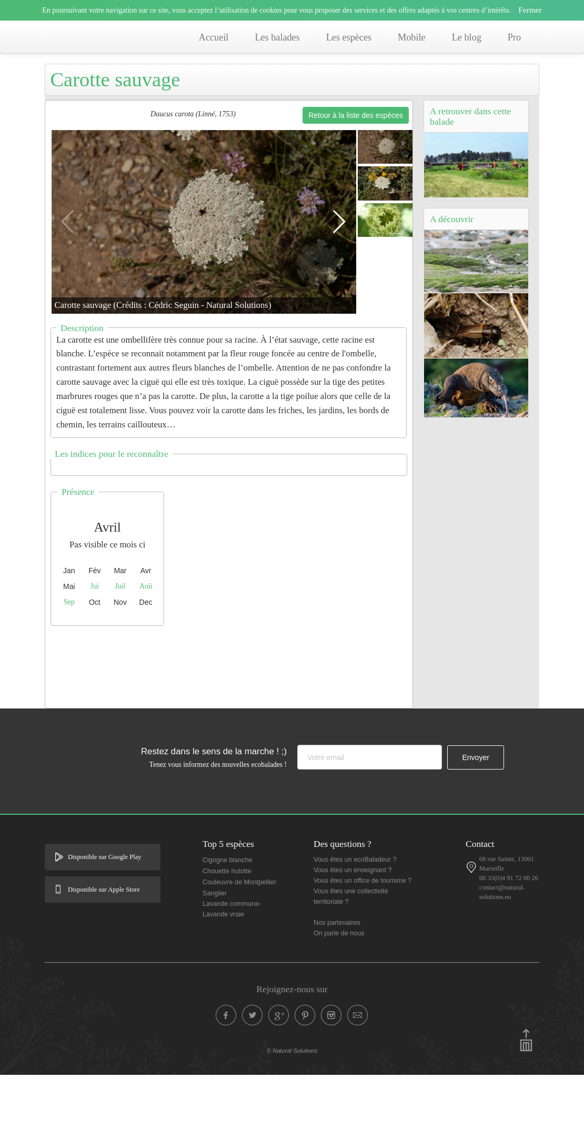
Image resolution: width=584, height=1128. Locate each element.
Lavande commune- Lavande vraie (232, 962)
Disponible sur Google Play (105, 910)
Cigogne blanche (228, 913)
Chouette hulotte (227, 924)
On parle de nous (339, 986)
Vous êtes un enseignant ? (352, 923)
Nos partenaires (337, 976)
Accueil (214, 37)
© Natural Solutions (292, 1104)
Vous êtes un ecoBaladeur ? (355, 912)
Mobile (412, 37)
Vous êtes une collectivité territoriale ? (351, 950)
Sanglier (215, 946)
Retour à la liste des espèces (355, 168)
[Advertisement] (236, 717)
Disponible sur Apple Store (104, 942)
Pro (514, 37)
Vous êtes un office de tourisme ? (362, 933)
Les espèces (348, 37)
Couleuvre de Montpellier (239, 935)
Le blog (466, 37)
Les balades (277, 37)
